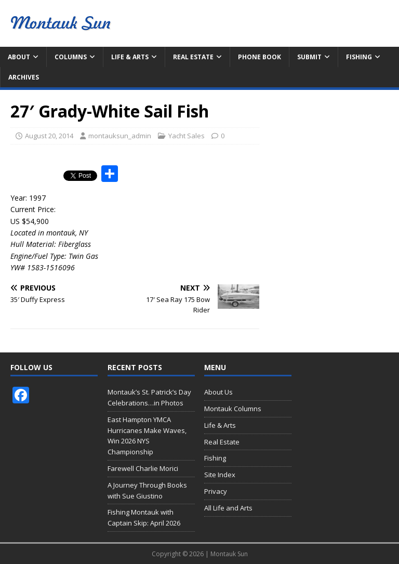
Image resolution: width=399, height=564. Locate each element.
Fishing (359, 57)
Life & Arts (130, 57)
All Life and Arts (228, 508)
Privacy (215, 491)
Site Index (219, 474)
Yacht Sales (186, 135)
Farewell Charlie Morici (143, 468)
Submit (309, 57)
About (19, 57)
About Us (218, 392)
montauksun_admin (119, 135)
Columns (71, 57)
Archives (23, 77)
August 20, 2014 (49, 135)
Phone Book (259, 57)
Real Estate (193, 57)
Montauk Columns (232, 408)
